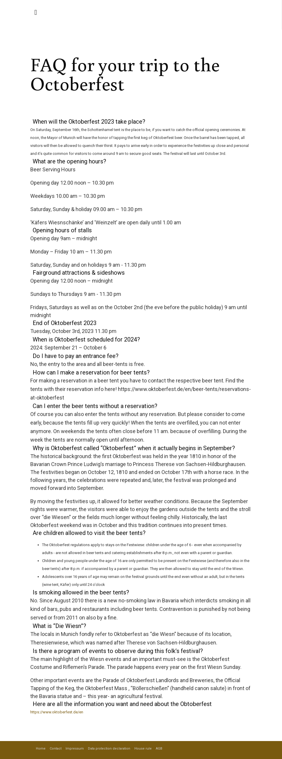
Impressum (75, 748)
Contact (55, 748)
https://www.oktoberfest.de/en (56, 712)
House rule (143, 748)
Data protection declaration (109, 748)
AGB (159, 748)
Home (41, 748)
